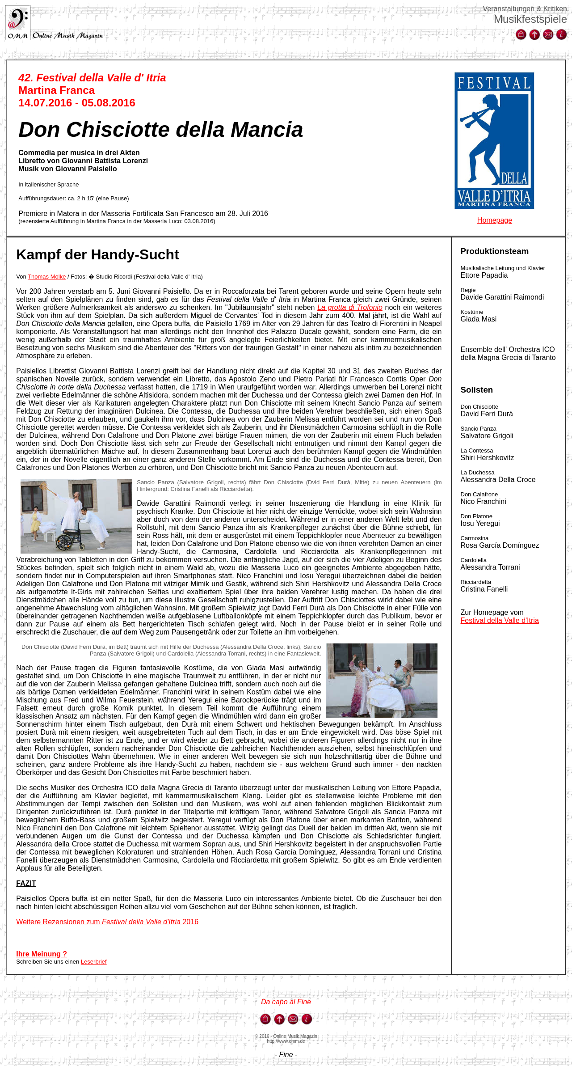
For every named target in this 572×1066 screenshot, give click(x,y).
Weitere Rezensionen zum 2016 (107, 922)
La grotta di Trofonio (350, 307)
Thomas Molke (47, 276)
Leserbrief (94, 961)
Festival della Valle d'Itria (500, 620)
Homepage (494, 220)
